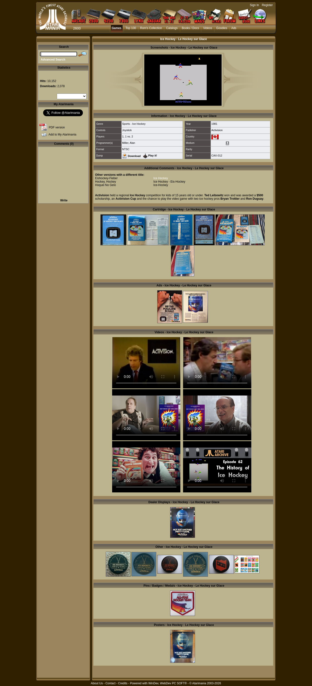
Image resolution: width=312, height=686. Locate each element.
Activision (217, 130)
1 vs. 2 (129, 136)
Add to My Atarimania (62, 134)
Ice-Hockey (160, 185)
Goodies (221, 28)
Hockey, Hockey (105, 181)
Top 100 (131, 28)
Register (267, 5)
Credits (122, 683)
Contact (110, 683)
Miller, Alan (128, 142)
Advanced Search (53, 59)
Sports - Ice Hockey (134, 123)
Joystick (127, 130)
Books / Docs (190, 28)
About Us (97, 683)
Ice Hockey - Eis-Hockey (169, 181)
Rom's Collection (151, 28)
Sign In (254, 5)
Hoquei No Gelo (105, 185)
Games (116, 28)
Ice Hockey (160, 178)
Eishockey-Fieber (106, 178)
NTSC (125, 149)
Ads (233, 28)
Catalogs (171, 28)
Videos (207, 28)
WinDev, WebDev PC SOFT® (167, 683)
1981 (214, 123)
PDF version (57, 127)
